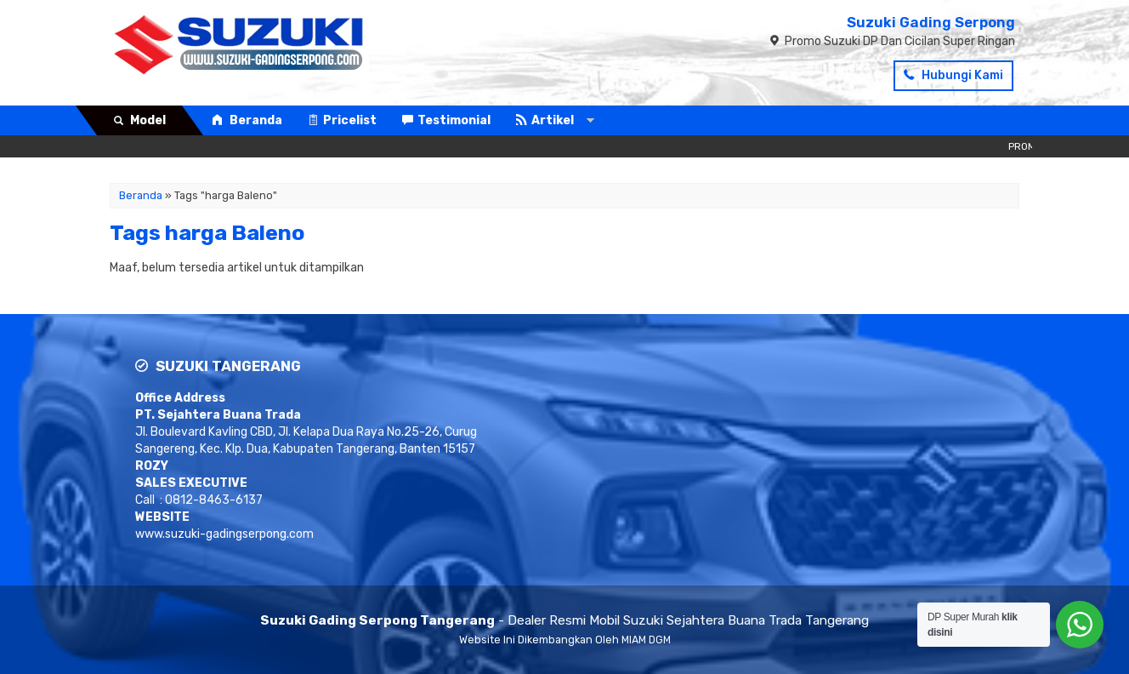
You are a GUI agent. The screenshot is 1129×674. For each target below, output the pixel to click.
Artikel (545, 120)
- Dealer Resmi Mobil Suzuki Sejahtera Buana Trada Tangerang (564, 620)
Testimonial (446, 120)
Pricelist (342, 120)
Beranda (247, 120)
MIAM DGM (646, 639)
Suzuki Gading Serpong (931, 22)
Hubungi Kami (953, 75)
